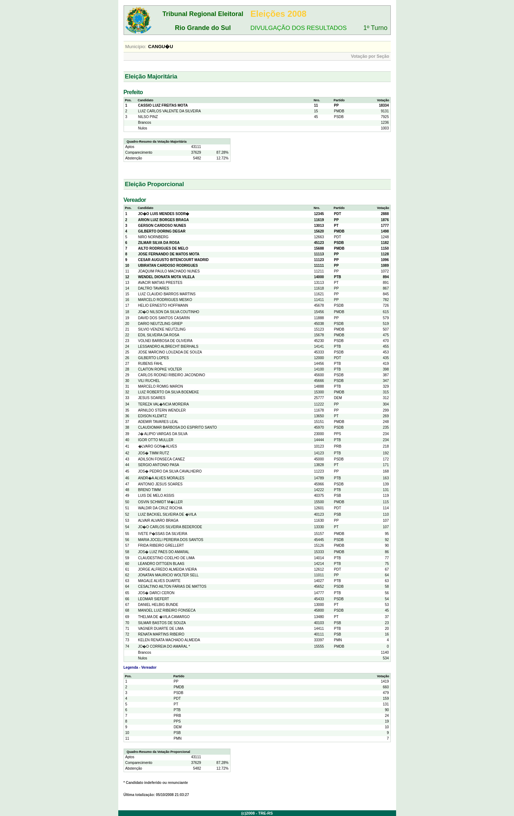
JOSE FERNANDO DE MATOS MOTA (168, 254)
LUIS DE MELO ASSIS (156, 496)
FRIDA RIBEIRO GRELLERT (161, 545)
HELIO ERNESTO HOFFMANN (163, 305)
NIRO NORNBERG (153, 237)
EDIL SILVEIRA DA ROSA (159, 335)
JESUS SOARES (152, 398)
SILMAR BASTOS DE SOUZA (162, 623)
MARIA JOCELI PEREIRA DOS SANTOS (170, 540)
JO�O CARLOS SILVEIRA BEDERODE (170, 527)
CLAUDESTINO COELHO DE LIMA (166, 558)
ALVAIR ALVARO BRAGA (158, 520)
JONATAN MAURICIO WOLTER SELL (168, 575)
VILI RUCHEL (149, 381)
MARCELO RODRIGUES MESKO (165, 300)
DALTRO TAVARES (153, 288)
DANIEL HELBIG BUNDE (158, 605)
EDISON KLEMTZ (152, 416)
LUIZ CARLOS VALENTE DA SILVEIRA (169, 111)
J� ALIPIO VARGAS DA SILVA (163, 434)
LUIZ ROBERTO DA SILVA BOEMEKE (168, 392)
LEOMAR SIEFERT (153, 599)
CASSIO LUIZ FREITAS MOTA (163, 105)
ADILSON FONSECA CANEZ (161, 459)
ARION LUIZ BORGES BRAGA (163, 220)
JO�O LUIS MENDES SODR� (163, 214)
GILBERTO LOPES (153, 358)
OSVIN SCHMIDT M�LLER (160, 502)
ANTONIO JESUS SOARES (160, 484)
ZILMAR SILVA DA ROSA (159, 243)
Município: (135, 46)
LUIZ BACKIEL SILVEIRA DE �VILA (167, 514)
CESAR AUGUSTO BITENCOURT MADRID (173, 260)
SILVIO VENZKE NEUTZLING (162, 329)
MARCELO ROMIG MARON (160, 386)
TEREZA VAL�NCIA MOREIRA (163, 404)
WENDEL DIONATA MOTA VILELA (166, 277)
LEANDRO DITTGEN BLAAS (161, 564)
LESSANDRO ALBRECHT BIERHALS (168, 346)
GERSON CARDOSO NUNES (162, 226)
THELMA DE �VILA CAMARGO (164, 617)
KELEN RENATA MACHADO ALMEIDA (169, 640)
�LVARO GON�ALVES (157, 446)
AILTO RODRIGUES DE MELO (163, 248)
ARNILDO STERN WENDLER (162, 410)
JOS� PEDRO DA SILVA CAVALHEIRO (170, 471)
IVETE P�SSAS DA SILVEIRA (162, 534)
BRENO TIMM (149, 490)
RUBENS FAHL (150, 364)
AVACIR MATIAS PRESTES (160, 283)
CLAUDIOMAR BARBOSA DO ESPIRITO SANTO (177, 427)
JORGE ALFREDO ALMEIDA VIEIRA (167, 569)
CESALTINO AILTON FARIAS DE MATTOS (172, 586)
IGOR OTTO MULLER (155, 440)
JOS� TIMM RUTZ (153, 453)
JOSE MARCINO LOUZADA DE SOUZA (170, 352)
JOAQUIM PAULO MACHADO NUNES (169, 271)
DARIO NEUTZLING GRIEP (160, 324)
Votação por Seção (370, 56)
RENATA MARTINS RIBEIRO (161, 634)
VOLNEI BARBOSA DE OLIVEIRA (165, 341)
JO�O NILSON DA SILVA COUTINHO (168, 312)
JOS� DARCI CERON (156, 593)
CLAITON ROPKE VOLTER (160, 369)
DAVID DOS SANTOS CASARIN (164, 318)
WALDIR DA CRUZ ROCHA (160, 508)
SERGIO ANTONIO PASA (158, 465)
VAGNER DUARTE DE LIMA (161, 629)
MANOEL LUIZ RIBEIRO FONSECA (167, 610)
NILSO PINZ (148, 117)
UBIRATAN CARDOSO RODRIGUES (168, 265)
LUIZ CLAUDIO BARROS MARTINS (167, 294)
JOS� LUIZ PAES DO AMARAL (163, 552)
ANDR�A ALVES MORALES (161, 478)
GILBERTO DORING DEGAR (162, 231)
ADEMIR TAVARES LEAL (158, 422)
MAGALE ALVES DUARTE (159, 581)
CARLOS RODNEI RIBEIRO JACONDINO (171, 375)
